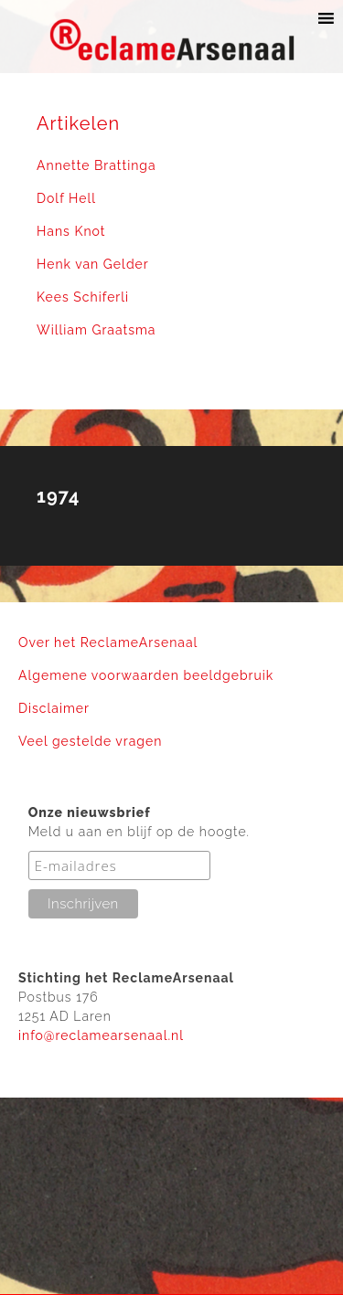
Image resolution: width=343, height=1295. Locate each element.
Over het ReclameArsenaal (108, 642)
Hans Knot (71, 231)
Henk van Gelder (93, 264)
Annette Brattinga (96, 165)
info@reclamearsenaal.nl (101, 1035)
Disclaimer (54, 708)
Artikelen (78, 123)
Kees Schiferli (83, 297)
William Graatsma (96, 330)
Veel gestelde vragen (90, 741)
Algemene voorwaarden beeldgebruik (145, 675)
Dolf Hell (66, 198)
